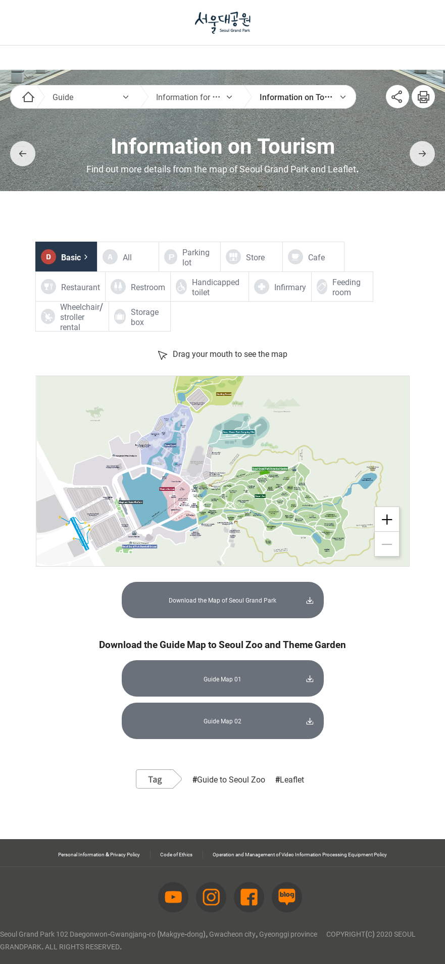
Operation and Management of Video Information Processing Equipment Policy (233, 843)
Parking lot (196, 257)
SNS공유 (397, 96)
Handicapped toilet (215, 287)
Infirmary (290, 287)
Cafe (316, 257)
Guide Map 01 (222, 665)
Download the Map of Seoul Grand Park (222, 595)
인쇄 (419, 91)
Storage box (145, 316)
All (127, 257)
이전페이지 (22, 153)
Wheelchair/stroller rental (81, 316)
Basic (71, 257)
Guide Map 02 (222, 703)
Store (255, 257)
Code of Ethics (295, 833)
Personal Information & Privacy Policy (188, 833)
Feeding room (346, 287)
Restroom (148, 287)
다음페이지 (422, 153)
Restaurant (80, 287)
